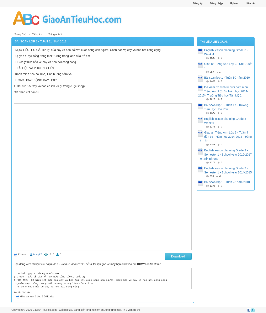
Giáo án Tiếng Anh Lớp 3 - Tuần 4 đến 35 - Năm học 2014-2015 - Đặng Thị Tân (225, 136)
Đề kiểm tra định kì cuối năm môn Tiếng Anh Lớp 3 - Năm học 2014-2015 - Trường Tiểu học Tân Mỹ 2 (223, 91)
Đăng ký (198, 3)
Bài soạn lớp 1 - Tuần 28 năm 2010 (227, 182)
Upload (234, 3)
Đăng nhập (216, 3)
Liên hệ (250, 3)
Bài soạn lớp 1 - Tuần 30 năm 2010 (227, 77)
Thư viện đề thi (131, 309)
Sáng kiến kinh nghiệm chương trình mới (97, 309)
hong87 (37, 254)
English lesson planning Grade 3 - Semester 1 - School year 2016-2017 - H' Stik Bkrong (225, 154)
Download (178, 256)
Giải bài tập (65, 309)
